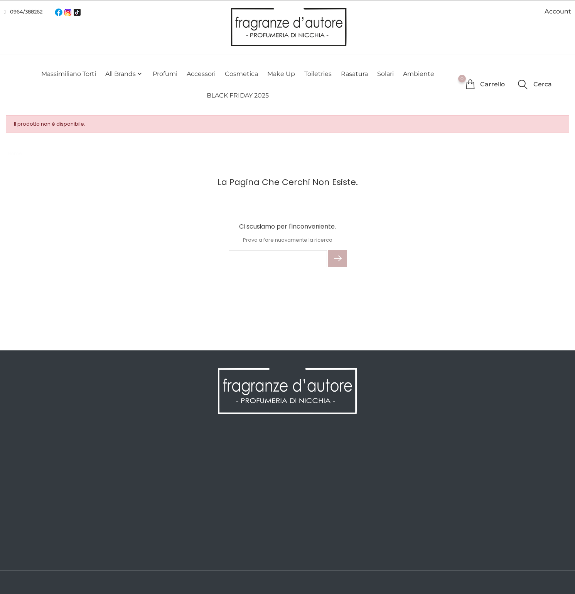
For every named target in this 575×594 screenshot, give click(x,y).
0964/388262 (26, 11)
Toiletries (318, 73)
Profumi (165, 73)
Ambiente (418, 73)
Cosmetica (241, 73)
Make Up (281, 73)
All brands (124, 74)
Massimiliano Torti (68, 73)
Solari (385, 73)
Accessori (201, 73)
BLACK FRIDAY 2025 (238, 95)
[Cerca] (278, 258)
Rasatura (354, 73)
